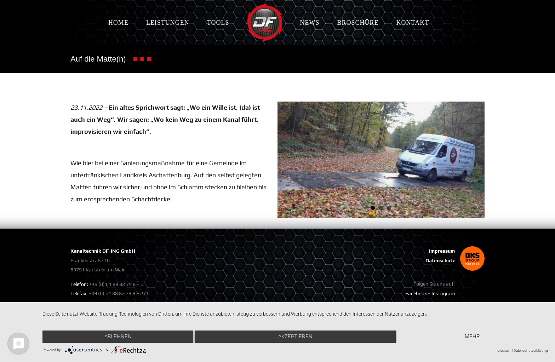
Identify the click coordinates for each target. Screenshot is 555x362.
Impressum (442, 251)
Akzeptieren (295, 336)
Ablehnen (118, 336)
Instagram (443, 293)
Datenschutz (440, 260)
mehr (472, 336)
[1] (381, 160)
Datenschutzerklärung (531, 350)
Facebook (416, 293)
